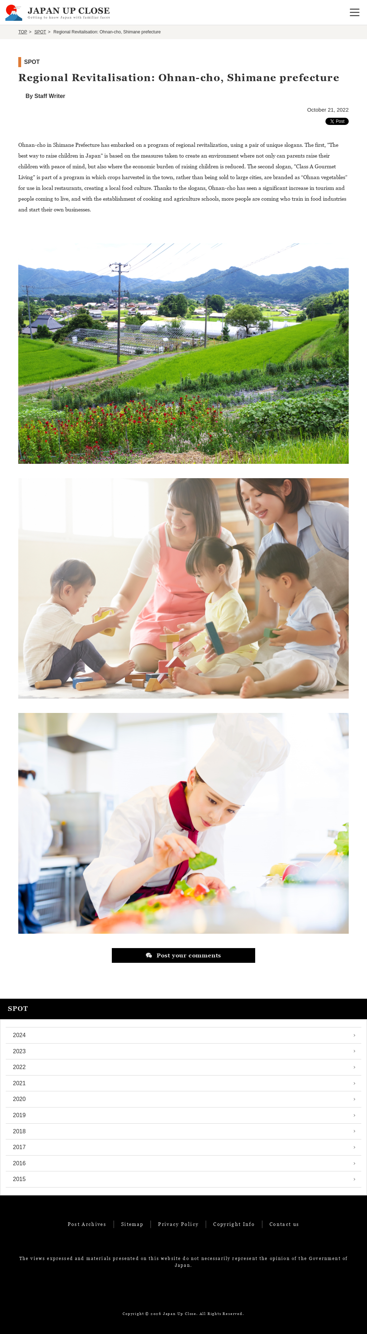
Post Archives (87, 1224)
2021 (19, 1083)
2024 (19, 1035)
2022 (19, 1067)
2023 (19, 1051)
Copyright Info (234, 1224)
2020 (19, 1099)
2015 (19, 1179)
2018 (19, 1131)
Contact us (284, 1224)
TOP (22, 31)
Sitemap (132, 1224)
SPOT (40, 31)
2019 (19, 1115)
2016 (19, 1163)
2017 (19, 1147)
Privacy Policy (178, 1224)
